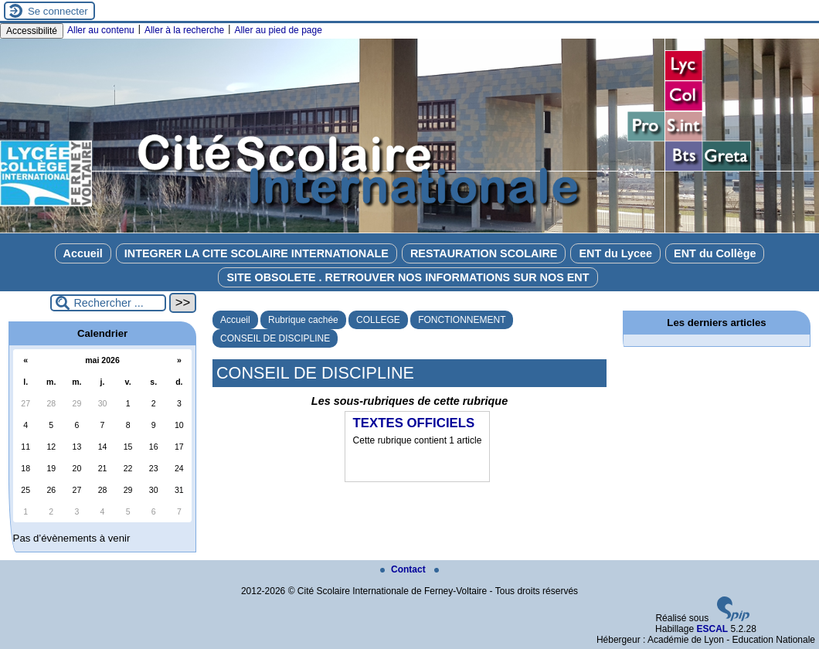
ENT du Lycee (615, 253)
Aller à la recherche (184, 30)
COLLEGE (378, 319)
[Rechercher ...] (108, 302)
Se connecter (58, 11)
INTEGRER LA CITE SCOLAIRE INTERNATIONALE (256, 253)
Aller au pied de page (277, 30)
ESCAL (712, 629)
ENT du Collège (715, 253)
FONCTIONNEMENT (461, 319)
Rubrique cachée (303, 319)
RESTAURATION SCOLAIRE (484, 253)
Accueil (83, 253)
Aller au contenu (100, 30)
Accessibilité (31, 30)
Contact (404, 569)
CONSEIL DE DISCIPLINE (275, 338)
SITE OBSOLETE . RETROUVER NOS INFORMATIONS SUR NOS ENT (407, 277)
